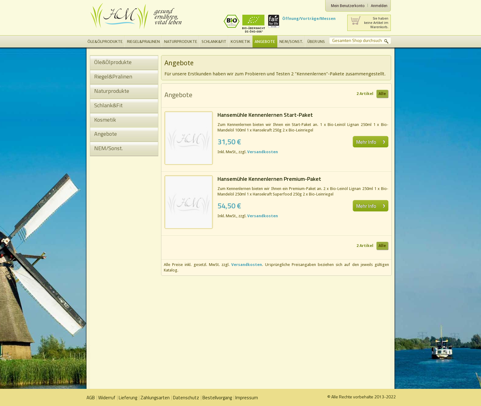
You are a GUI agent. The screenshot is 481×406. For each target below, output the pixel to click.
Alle (382, 93)
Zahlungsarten (155, 397)
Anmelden (379, 6)
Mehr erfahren (370, 141)
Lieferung (128, 397)
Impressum (246, 397)
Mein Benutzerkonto (348, 6)
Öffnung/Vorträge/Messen (309, 18)
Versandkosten (262, 152)
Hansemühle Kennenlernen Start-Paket (265, 115)
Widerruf (106, 397)
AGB (91, 397)
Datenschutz (186, 397)
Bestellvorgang (217, 397)
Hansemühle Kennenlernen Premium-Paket (269, 179)
